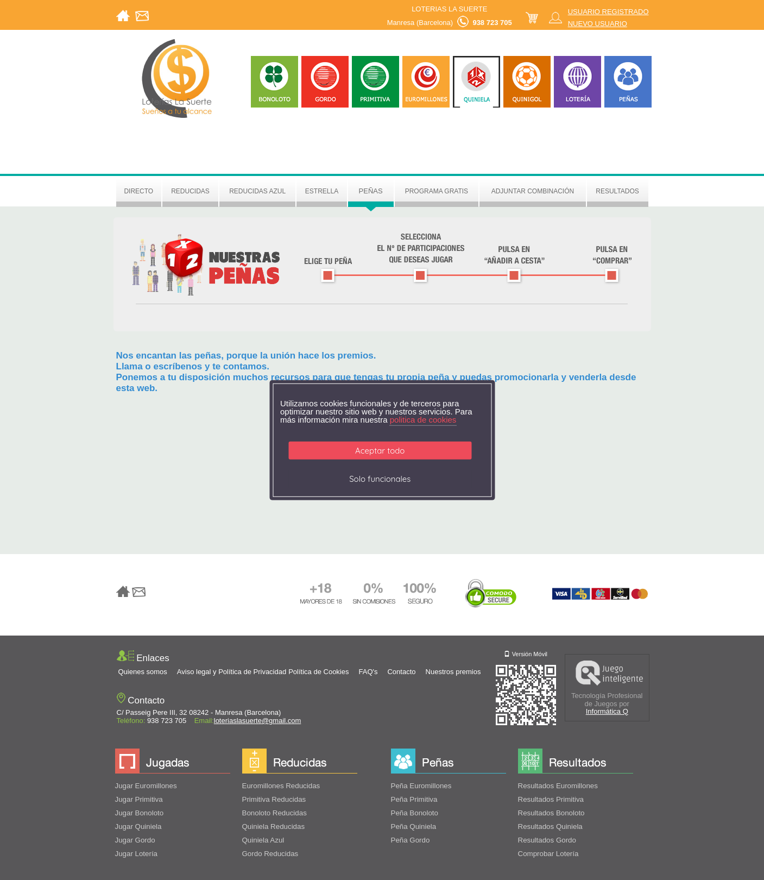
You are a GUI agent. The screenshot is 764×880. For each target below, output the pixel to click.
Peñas (371, 191)
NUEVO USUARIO (597, 24)
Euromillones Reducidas (281, 786)
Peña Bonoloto (414, 813)
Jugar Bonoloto (139, 813)
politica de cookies (423, 419)
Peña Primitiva (414, 799)
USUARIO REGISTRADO (608, 12)
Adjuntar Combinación (532, 191)
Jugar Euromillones (146, 786)
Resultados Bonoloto (551, 813)
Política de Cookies (318, 672)
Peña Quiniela (414, 826)
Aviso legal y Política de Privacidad (231, 672)
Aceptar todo (380, 450)
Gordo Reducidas (270, 854)
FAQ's (367, 672)
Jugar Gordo (135, 840)
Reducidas (190, 191)
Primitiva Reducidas (274, 799)
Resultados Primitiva (551, 799)
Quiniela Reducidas (273, 826)
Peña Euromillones (421, 786)
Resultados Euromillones (558, 786)
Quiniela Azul (263, 840)
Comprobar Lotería (548, 854)
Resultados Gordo (547, 840)
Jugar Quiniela (138, 826)
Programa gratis (436, 191)
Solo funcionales (380, 479)
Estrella (321, 191)
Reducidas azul (257, 191)
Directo (138, 191)
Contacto (401, 672)
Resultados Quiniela (550, 826)
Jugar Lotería (136, 854)
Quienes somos (142, 672)
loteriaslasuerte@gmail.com (257, 720)
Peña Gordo (410, 840)
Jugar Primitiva (139, 799)
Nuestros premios (453, 672)
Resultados (617, 191)
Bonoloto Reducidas (274, 813)
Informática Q (607, 711)
